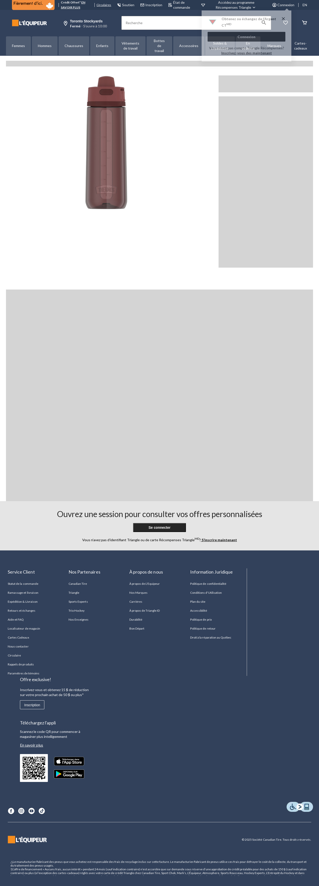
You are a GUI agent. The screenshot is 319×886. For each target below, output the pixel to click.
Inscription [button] (151, 5)
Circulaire (14, 655)
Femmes (18, 46)
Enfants (102, 46)
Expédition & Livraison (23, 601)
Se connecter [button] (159, 528)
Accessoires (188, 46)
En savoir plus (31, 745)
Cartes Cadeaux (18, 637)
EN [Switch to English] (305, 5)
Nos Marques (138, 592)
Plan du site (197, 601)
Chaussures (74, 46)
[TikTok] (42, 811)
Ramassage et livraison (23, 592)
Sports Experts (78, 601)
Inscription (32, 705)
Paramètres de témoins (23, 673)
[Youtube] (31, 811)
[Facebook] (11, 811)
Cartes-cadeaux (300, 45)
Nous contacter (18, 646)
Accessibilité (198, 610)
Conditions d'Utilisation (206, 592)
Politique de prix (201, 619)
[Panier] (304, 23)
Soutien (125, 5)
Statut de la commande (23, 584)
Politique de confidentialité (208, 584)
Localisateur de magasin (24, 628)
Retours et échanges (21, 610)
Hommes (45, 46)
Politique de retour (203, 628)
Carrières (135, 601)
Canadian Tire (78, 584)
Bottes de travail (159, 46)
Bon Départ (136, 628)
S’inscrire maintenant (219, 540)
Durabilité (135, 619)
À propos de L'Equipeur (144, 584)
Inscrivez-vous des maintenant (246, 53)
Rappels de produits (21, 664)
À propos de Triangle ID (144, 610)
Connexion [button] (283, 5)
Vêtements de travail (130, 45)
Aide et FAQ (16, 619)
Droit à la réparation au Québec (210, 637)
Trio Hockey (76, 610)
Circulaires (103, 5)
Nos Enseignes (79, 619)
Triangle (74, 592)
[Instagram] (21, 811)
